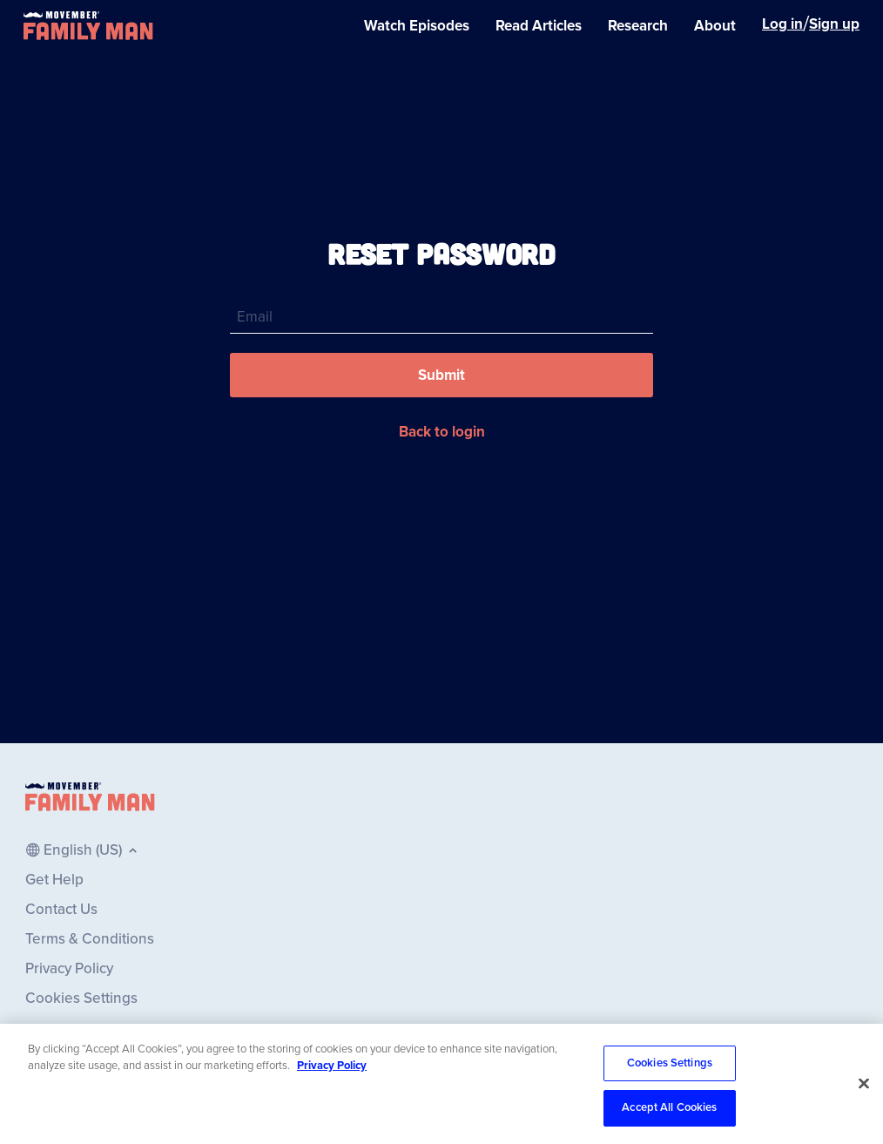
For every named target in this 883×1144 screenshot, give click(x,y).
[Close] (864, 1084)
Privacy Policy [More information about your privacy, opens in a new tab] (332, 1066)
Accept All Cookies (669, 1108)
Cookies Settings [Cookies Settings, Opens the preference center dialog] (669, 1063)
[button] (441, 375)
